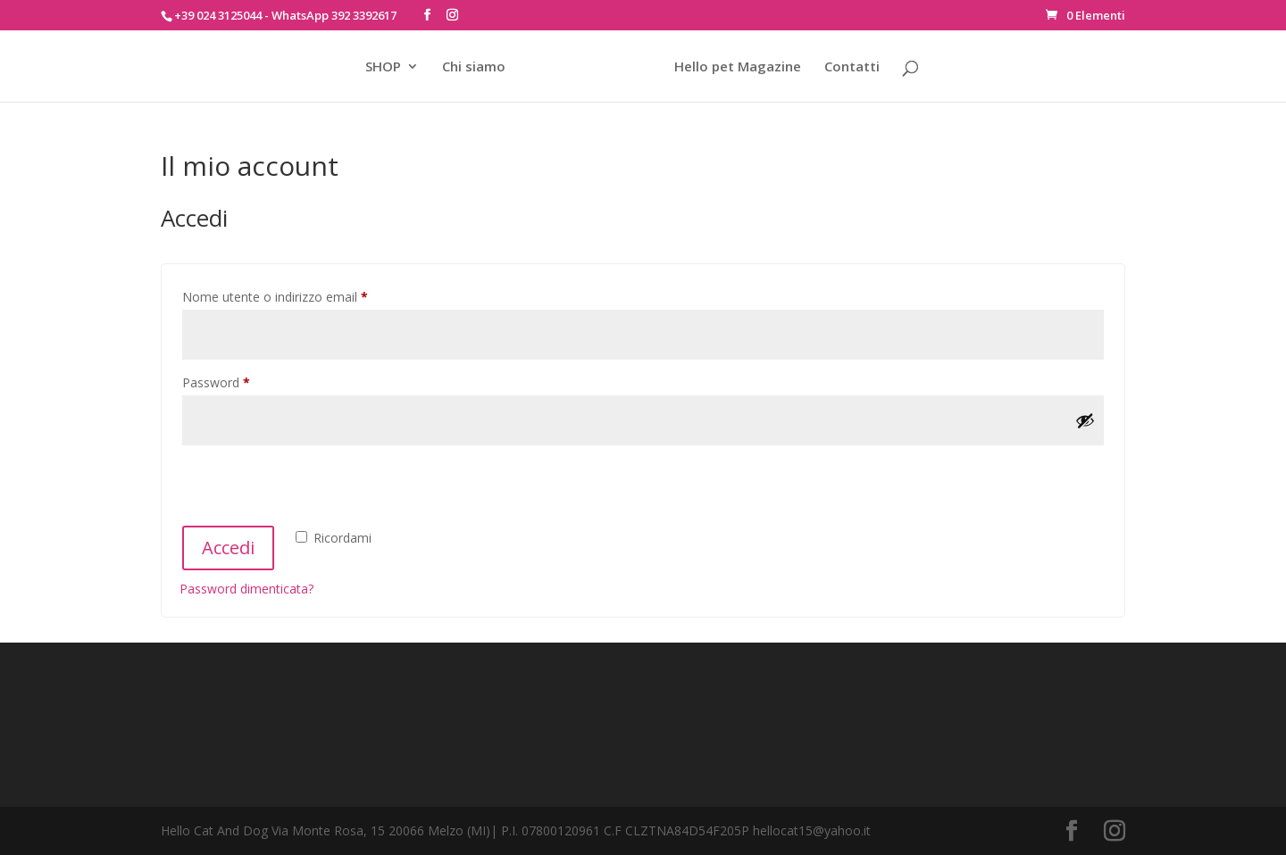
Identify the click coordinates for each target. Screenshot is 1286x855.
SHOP (383, 67)
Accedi (228, 547)
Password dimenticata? (246, 588)
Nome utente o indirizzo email (301, 295)
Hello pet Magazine (737, 67)
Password (242, 380)
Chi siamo (473, 67)
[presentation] (315, 488)
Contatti (852, 67)
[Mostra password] (1085, 420)
